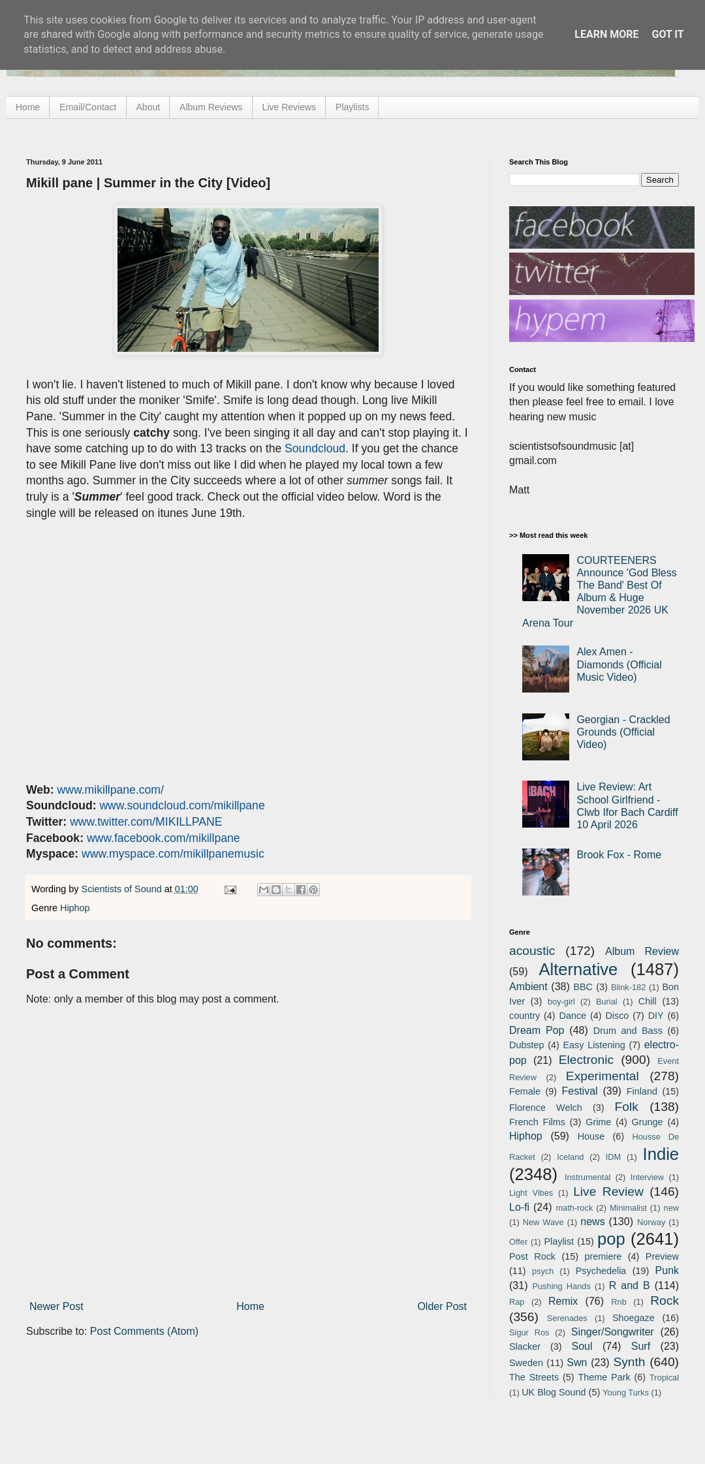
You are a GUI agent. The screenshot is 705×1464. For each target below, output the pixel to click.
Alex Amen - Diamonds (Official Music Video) (618, 664)
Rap (516, 1302)
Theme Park (604, 1377)
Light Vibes (531, 1193)
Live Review (608, 1191)
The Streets (534, 1377)
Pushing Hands (561, 1286)
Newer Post (56, 1306)
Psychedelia (601, 1271)
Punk (667, 1270)
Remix (563, 1301)
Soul (582, 1346)
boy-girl (561, 1001)
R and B (629, 1285)
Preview (662, 1256)
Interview (647, 1177)
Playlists (352, 107)
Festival (579, 1091)
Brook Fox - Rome (618, 854)
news (592, 1221)
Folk (626, 1107)
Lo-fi (519, 1207)
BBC (583, 987)
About (148, 107)
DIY (656, 1015)
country (524, 1015)
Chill (647, 1001)
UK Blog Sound (554, 1392)
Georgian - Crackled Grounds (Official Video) (623, 732)
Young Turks (626, 1392)
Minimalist (628, 1208)
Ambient (528, 986)
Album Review (642, 951)
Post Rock (532, 1256)
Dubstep (526, 1045)
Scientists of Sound (123, 889)
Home (28, 107)
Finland (642, 1091)
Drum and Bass (628, 1030)
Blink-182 (628, 987)
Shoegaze (633, 1318)
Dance (572, 1015)
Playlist (559, 1241)
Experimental (602, 1076)
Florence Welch (545, 1107)
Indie (661, 1154)
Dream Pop (536, 1030)
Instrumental (587, 1177)
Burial (607, 1001)
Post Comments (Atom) (144, 1331)
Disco (617, 1015)
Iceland (570, 1157)
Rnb (618, 1302)
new (671, 1208)
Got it (667, 34)
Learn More (606, 34)
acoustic (532, 951)
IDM (613, 1157)
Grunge (647, 1122)
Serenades (567, 1318)
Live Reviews (289, 107)
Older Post (442, 1306)
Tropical (664, 1377)
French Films (537, 1122)
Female (524, 1091)
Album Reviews (211, 107)
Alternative (578, 969)
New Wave (543, 1222)
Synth (629, 1362)
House (591, 1136)
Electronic (586, 1060)
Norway (651, 1222)
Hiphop (75, 908)
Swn (577, 1362)
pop (611, 1239)
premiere (603, 1256)
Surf (640, 1346)
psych (543, 1271)
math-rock (574, 1208)
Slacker (524, 1346)
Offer (518, 1242)
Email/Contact (87, 107)
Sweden (526, 1363)
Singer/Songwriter (612, 1331)
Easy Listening (594, 1045)
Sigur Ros (529, 1332)
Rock (664, 1300)
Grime (598, 1122)
